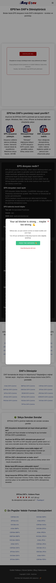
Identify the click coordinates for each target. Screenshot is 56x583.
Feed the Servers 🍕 (28, 243)
